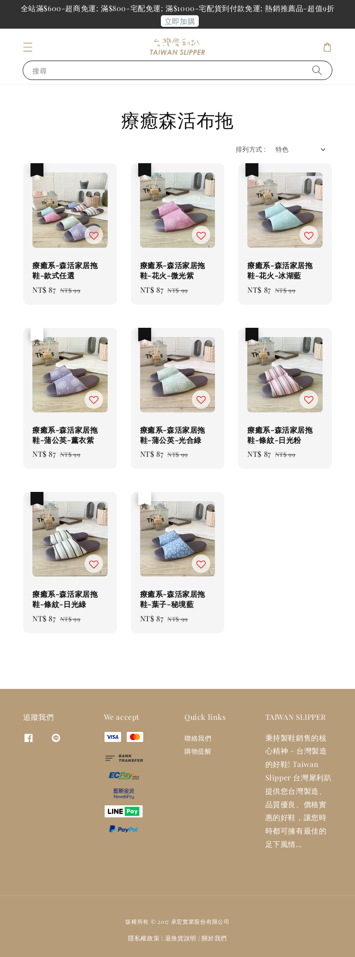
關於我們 (214, 938)
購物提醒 (197, 751)
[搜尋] (317, 70)
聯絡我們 (197, 738)
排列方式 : (251, 149)
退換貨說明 (181, 938)
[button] (28, 47)
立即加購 (180, 21)
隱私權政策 (144, 938)
